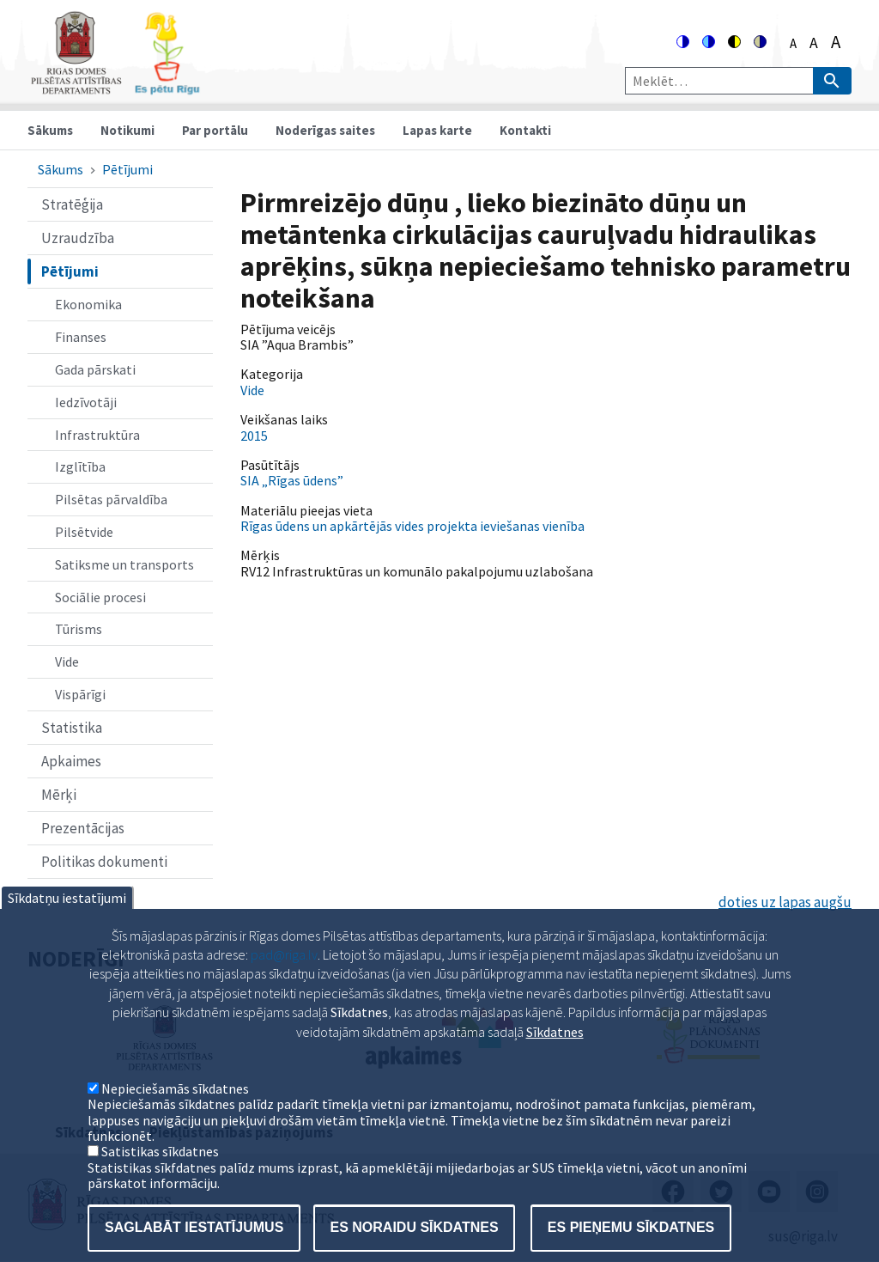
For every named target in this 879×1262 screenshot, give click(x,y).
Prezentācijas (82, 828)
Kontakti (525, 130)
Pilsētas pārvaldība (111, 499)
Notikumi (127, 130)
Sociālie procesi (100, 597)
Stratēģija (72, 204)
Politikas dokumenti (104, 861)
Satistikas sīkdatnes (160, 1178)
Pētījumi (127, 169)
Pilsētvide (84, 531)
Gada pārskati (95, 369)
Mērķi (58, 794)
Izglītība (80, 466)
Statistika (71, 727)
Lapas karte (437, 130)
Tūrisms (78, 628)
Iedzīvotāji (86, 402)
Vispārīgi (80, 694)
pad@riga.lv (284, 981)
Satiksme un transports (124, 564)
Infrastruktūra (97, 434)
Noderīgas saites (325, 130)
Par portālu (215, 130)
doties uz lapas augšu (785, 902)
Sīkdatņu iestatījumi (67, 924)
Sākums (50, 130)
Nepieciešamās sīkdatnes (175, 1115)
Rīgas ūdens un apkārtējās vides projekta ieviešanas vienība (412, 525)
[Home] (115, 87)
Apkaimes (71, 761)
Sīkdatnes (555, 1058)
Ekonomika (88, 304)
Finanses (80, 336)
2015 (254, 435)
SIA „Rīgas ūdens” (291, 480)
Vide (67, 661)
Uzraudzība (77, 238)
